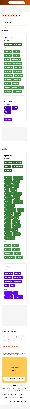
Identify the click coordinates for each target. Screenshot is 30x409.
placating (17, 253)
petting (15, 218)
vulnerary (8, 91)
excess (16, 186)
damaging (8, 119)
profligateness (9, 257)
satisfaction (16, 226)
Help (6, 397)
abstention (8, 293)
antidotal (16, 51)
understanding (9, 238)
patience (8, 218)
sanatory (15, 83)
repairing (8, 79)
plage (14, 370)
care (15, 293)
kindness (18, 162)
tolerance (8, 234)
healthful (8, 63)
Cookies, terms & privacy (17, 397)
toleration (17, 234)
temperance (18, 297)
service (7, 230)
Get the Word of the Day (14, 378)
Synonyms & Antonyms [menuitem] (10, 15)
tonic (21, 87)
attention (8, 182)
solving (7, 87)
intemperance (9, 206)
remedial (15, 346)
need (6, 285)
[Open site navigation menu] (3, 2)
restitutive (17, 79)
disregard (8, 277)
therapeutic (17, 44)
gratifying (16, 249)
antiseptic (8, 55)
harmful (7, 108)
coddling (15, 245)
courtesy (16, 182)
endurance (8, 186)
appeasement (18, 178)
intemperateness (10, 210)
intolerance (17, 281)
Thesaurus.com (6, 3)
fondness (8, 194)
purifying (8, 71)
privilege (8, 170)
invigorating (17, 63)
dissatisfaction (18, 277)
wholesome (17, 91)
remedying (18, 75)
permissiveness (17, 166)
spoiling (14, 230)
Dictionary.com (27, 3)
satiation (7, 226)
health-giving (16, 59)
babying (7, 245)
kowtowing (8, 253)
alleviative (8, 51)
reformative (8, 75)
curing (7, 59)
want (12, 285)
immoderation (18, 202)
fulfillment (8, 198)
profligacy (16, 222)
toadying (19, 257)
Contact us (21, 394)
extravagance (9, 162)
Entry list (6, 394)
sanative (7, 83)
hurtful (15, 108)
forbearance (17, 194)
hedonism (8, 202)
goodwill (16, 198)
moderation (8, 297)
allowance (8, 178)
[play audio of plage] (11, 374)
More (20, 15)
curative (16, 55)
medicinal (18, 67)
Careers (13, 394)
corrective (8, 44)
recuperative (17, 71)
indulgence (6, 346)
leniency (7, 166)
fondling (13, 190)
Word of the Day (14, 367)
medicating (8, 67)
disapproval (8, 273)
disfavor (17, 273)
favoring (7, 249)
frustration (8, 281)
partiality (17, 214)
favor (6, 190)
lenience (20, 210)
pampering (8, 214)
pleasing (7, 222)
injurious (7, 112)
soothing (15, 87)
